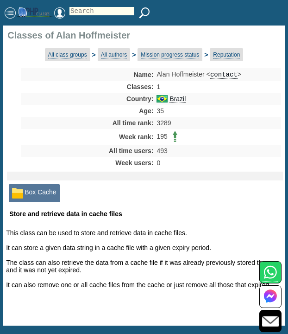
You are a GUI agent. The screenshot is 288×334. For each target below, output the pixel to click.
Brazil (177, 99)
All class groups (67, 54)
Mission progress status (170, 54)
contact (224, 75)
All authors (114, 54)
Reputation (226, 54)
